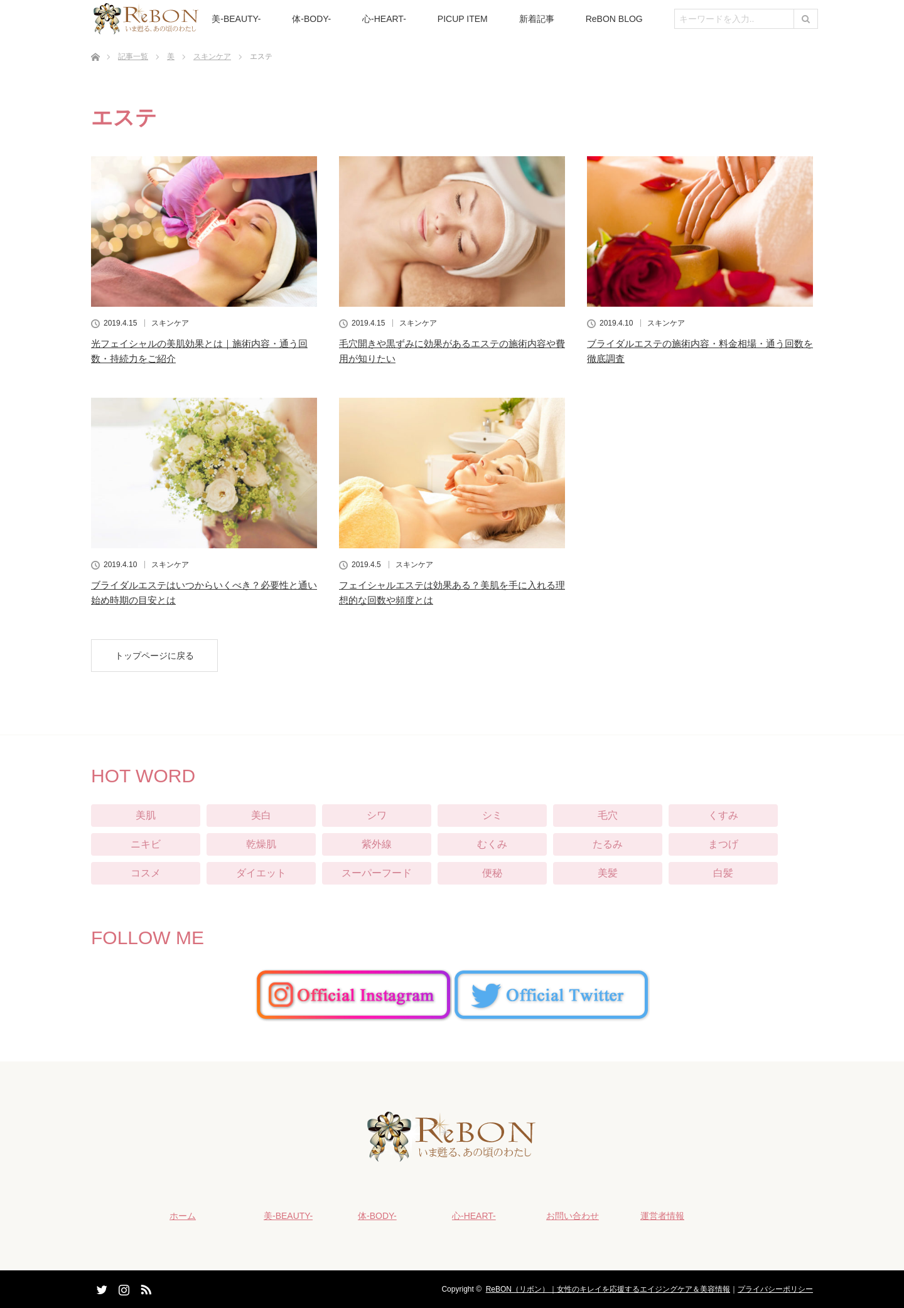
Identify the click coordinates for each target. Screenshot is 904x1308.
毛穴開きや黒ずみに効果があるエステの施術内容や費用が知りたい (452, 351)
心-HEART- (384, 19)
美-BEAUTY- (236, 19)
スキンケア (170, 323)
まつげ (723, 844)
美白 (261, 815)
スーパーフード (377, 873)
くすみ (723, 815)
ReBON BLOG (614, 19)
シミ (492, 815)
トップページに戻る (154, 656)
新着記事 (536, 19)
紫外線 (377, 844)
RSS (144, 1287)
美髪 (608, 873)
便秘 (492, 873)
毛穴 (608, 815)
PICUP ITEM (463, 19)
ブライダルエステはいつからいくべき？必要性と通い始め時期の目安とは (204, 592)
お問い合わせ (572, 1216)
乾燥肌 (261, 844)
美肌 (146, 815)
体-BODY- (311, 19)
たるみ (608, 844)
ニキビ (146, 844)
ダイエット (261, 873)
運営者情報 (662, 1216)
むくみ (492, 844)
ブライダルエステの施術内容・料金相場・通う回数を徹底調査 (700, 351)
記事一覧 (133, 56)
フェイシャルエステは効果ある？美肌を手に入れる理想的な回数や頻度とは (452, 592)
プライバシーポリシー (775, 1289)
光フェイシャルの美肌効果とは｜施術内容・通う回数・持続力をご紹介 (199, 351)
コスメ (146, 873)
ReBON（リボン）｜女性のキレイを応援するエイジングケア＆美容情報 (608, 1289)
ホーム (183, 1216)
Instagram (122, 1287)
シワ (377, 815)
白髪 (723, 873)
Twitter (100, 1287)
